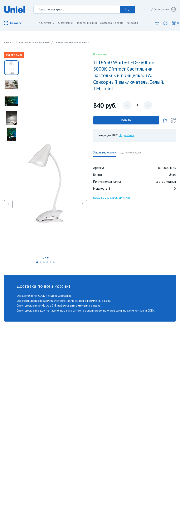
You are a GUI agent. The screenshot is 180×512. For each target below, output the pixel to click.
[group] (45, 204)
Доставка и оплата (111, 23)
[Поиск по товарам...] (77, 9)
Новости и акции (86, 23)
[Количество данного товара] (137, 105)
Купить (126, 120)
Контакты (132, 23)
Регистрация (165, 9)
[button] (37, 262)
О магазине (65, 23)
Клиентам (45, 23)
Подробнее (126, 135)
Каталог (12, 23)
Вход (147, 9)
